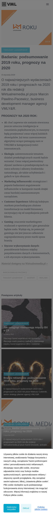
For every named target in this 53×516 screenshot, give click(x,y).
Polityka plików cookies (41, 508)
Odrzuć (26, 508)
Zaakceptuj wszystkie (11, 508)
